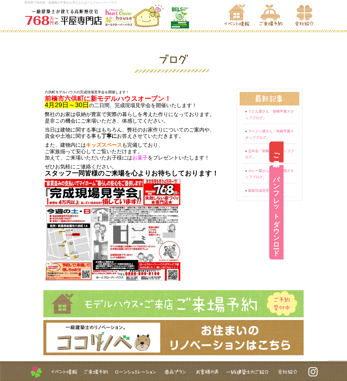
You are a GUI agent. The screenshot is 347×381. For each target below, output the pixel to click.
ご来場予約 (339, 151)
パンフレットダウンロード (339, 212)
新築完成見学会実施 (264, 190)
